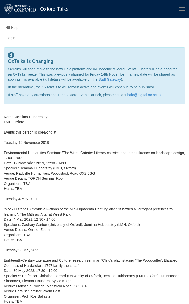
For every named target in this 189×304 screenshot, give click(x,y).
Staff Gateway (110, 79)
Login (10, 38)
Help (12, 28)
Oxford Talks (54, 9)
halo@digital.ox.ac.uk (144, 95)
